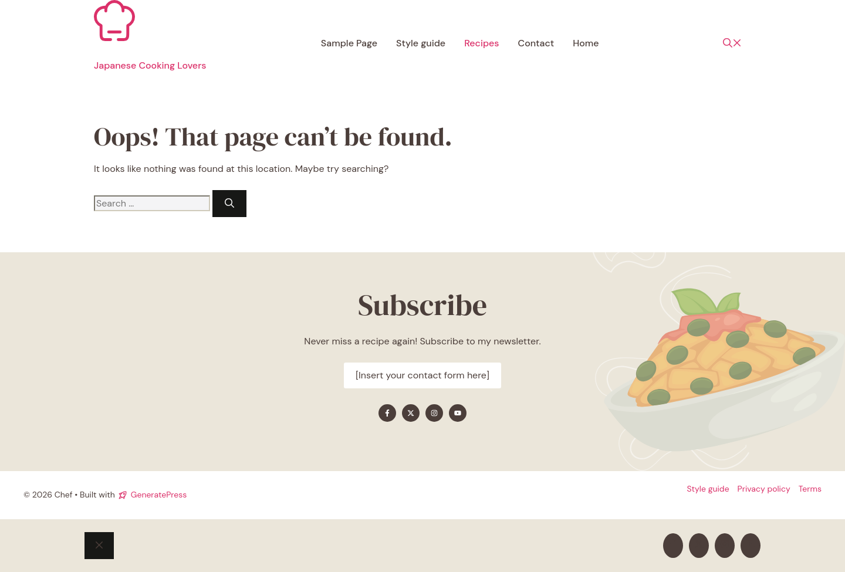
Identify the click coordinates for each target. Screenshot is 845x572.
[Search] (229, 203)
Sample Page (349, 43)
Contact (536, 43)
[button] (732, 43)
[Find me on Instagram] (434, 413)
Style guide (420, 43)
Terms (810, 488)
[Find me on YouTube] (458, 413)
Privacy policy (764, 488)
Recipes (481, 43)
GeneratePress (159, 494)
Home (586, 43)
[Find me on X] (411, 413)
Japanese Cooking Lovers (150, 65)
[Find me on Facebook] (387, 413)
